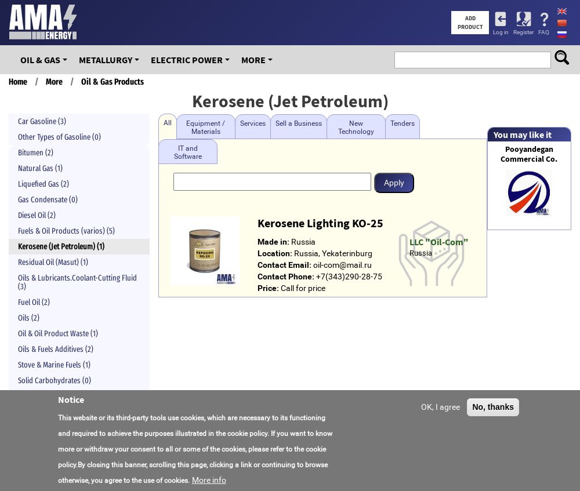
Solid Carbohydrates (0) (54, 380)
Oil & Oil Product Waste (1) (58, 334)
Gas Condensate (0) (48, 200)
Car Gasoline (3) (42, 121)
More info (209, 482)
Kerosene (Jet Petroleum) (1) (61, 247)
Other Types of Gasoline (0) (59, 137)
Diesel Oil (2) (37, 215)
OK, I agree (440, 408)
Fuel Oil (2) (34, 302)
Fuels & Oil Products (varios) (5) (66, 231)
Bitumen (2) (35, 153)
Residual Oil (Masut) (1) (53, 262)
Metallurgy (105, 60)
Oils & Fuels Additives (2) (55, 349)
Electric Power (187, 60)
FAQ (543, 32)
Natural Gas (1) (40, 168)
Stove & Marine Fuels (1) (54, 365)
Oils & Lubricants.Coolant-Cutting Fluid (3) (77, 282)
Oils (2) (28, 318)
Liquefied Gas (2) (43, 184)
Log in (501, 32)
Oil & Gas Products (112, 82)
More (253, 60)
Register (523, 32)
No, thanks (493, 408)
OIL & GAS (40, 60)
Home (18, 82)
